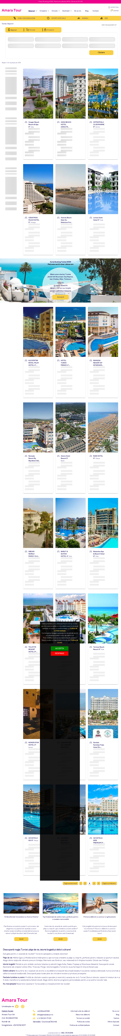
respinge (59, 653)
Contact (116, 1025)
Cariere (116, 1018)
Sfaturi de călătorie (83, 1015)
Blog (117, 1015)
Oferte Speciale (113, 1022)
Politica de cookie (83, 1022)
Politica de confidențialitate (80, 1025)
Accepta (59, 648)
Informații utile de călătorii (80, 1011)
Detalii (21, 939)
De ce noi (115, 1011)
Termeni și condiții (83, 1018)
